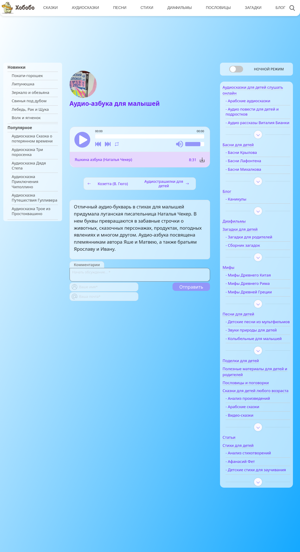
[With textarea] (140, 275)
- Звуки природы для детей (258, 342)
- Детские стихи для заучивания (251, 496)
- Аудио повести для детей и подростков (259, 114)
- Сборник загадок (250, 252)
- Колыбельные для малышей (251, 354)
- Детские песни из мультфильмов (250, 332)
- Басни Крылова (249, 159)
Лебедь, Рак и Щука (30, 109)
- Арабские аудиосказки (255, 103)
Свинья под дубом (29, 100)
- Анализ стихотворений (256, 476)
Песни (119, 8)
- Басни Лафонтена (251, 168)
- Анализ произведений (255, 421)
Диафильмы (178, 8)
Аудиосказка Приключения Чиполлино (25, 181)
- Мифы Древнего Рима (255, 290)
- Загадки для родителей (256, 244)
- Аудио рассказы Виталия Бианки (257, 127)
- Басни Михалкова (251, 176)
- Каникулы (243, 206)
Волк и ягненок (26, 117)
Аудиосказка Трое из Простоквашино (31, 211)
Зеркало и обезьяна (30, 92)
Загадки (251, 8)
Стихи (145, 8)
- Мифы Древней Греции (256, 299)
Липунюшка (23, 83)
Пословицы (216, 8)
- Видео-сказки (247, 438)
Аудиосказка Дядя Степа (29, 166)
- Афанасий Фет (247, 484)
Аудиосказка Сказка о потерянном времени (32, 138)
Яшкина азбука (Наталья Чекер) (103, 160)
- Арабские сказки (250, 430)
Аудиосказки (85, 8)
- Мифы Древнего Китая (256, 282)
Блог (278, 8)
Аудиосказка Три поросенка (27, 152)
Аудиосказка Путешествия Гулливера (34, 198)
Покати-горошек (27, 75)
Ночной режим (269, 69)
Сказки (50, 8)
